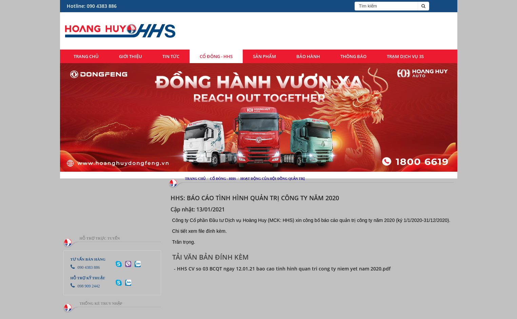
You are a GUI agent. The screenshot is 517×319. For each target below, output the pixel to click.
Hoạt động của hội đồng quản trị (272, 179)
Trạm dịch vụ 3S (405, 56)
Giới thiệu (130, 56)
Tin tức (170, 56)
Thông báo (353, 56)
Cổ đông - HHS (216, 56)
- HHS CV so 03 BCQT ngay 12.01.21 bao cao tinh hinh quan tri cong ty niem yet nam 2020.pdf (282, 268)
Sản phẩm (264, 56)
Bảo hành (308, 56)
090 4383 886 (85, 267)
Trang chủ (86, 56)
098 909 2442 (85, 286)
